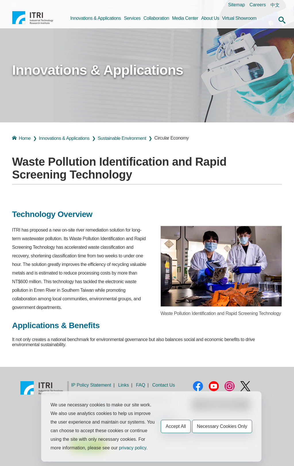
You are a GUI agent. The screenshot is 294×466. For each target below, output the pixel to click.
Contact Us (163, 385)
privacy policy (132, 447)
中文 (275, 5)
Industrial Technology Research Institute (32, 19)
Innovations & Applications (95, 18)
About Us (210, 18)
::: (14, 4)
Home (21, 138)
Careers (257, 4)
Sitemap (236, 4)
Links (123, 385)
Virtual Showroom (239, 18)
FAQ (140, 385)
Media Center (185, 18)
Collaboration (156, 18)
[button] (282, 19)
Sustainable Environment (122, 138)
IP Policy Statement (91, 385)
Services (132, 18)
